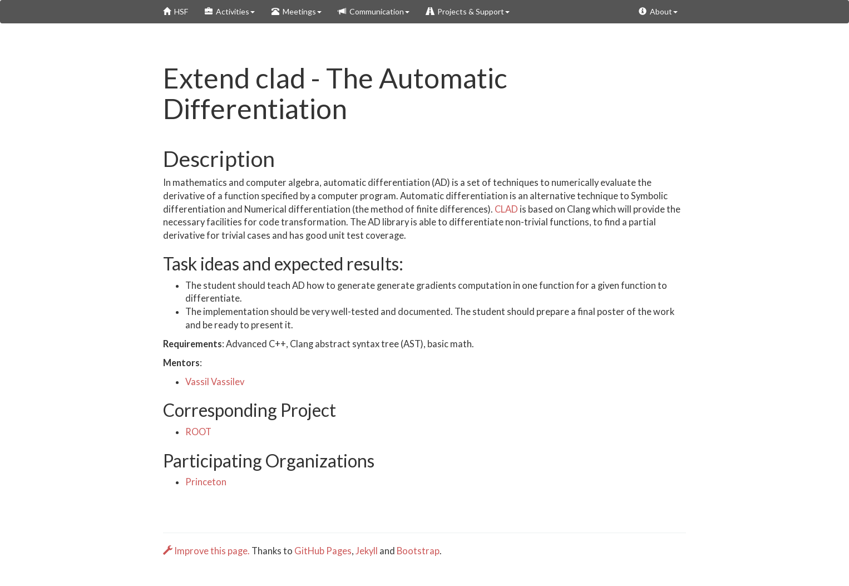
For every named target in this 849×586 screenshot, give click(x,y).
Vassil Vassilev (214, 381)
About (658, 11)
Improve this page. (207, 551)
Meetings (297, 11)
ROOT (198, 431)
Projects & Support (468, 11)
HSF (175, 11)
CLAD (506, 209)
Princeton (205, 481)
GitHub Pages (323, 551)
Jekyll (367, 551)
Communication (373, 11)
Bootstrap (418, 551)
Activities (230, 11)
